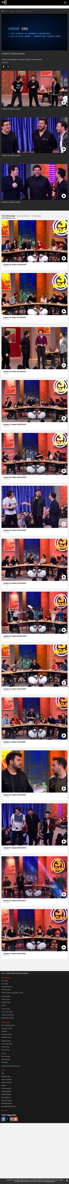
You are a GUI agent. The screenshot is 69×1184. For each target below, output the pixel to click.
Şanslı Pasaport (6, 1056)
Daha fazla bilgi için (50, 1181)
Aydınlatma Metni (7, 1103)
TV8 (3, 1073)
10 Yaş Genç (5, 980)
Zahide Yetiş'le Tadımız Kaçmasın (11, 1066)
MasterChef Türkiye (7, 1044)
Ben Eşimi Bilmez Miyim (8, 1025)
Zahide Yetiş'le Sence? (8, 1018)
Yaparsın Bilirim (6, 1059)
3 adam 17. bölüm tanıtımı (24, 11)
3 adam (11, 11)
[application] (34, 32)
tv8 (6, 11)
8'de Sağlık (5, 983)
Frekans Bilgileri (6, 1091)
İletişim (4, 1085)
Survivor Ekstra (6, 1009)
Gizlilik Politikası (6, 1094)
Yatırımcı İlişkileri (7, 1079)
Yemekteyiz (5, 1062)
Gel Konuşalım (6, 999)
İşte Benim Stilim (6, 1037)
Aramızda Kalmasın (7, 986)
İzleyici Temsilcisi (7, 1082)
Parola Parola (5, 1050)
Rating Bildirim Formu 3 (9, 1106)
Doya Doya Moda (7, 1034)
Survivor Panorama (7, 1012)
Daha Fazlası (5, 1110)
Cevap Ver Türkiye (7, 1028)
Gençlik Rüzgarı (6, 1002)
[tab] (8, 216)
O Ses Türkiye (5, 1047)
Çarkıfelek (4, 1031)
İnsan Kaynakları (6, 1088)
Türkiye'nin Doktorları (8, 1015)
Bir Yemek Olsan (6, 989)
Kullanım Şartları (7, 1100)
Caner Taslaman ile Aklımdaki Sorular (12, 992)
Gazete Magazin (6, 996)
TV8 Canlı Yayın (6, 1076)
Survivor (4, 1053)
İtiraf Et (4, 1005)
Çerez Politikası (6, 1097)
